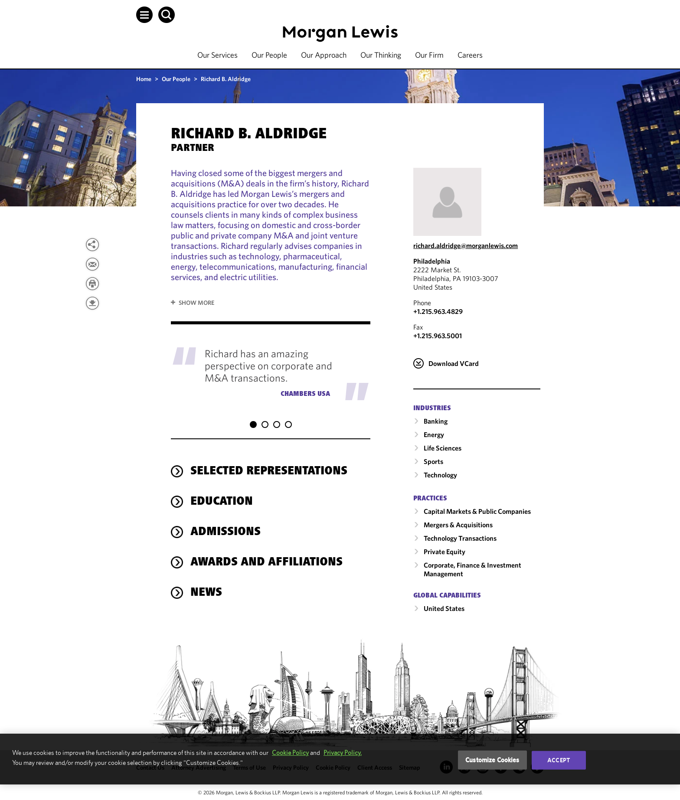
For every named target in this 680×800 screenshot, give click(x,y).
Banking (436, 421)
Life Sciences (442, 448)
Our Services (217, 55)
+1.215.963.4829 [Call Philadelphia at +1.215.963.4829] (438, 311)
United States (444, 608)
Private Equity (444, 551)
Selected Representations (268, 463)
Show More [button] (196, 303)
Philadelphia (431, 261)
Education (221, 493)
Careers (470, 55)
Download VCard (453, 363)
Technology (440, 474)
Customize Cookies (492, 760)
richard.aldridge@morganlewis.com (465, 245)
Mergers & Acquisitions (458, 524)
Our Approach (324, 55)
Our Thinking (380, 55)
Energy (434, 434)
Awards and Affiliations (266, 554)
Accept (558, 760)
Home (143, 79)
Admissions (225, 524)
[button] (144, 15)
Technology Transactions (460, 538)
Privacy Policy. (343, 752)
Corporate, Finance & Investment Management (472, 569)
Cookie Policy (290, 752)
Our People (269, 55)
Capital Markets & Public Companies (477, 511)
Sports (433, 461)
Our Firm (429, 55)
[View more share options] (92, 244)
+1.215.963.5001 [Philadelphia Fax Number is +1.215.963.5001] (437, 335)
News (206, 584)
